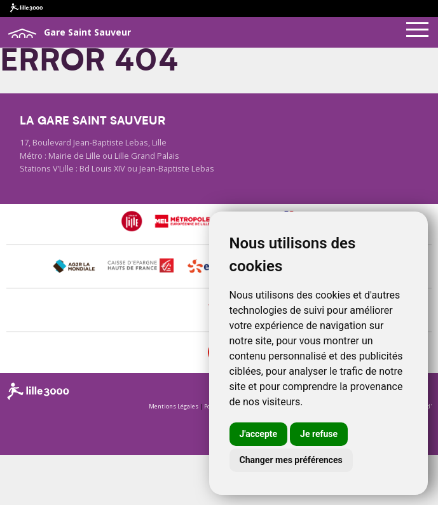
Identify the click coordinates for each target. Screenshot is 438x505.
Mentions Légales (173, 406)
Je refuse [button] (319, 434)
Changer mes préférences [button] (291, 460)
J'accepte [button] (259, 434)
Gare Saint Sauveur (68, 33)
